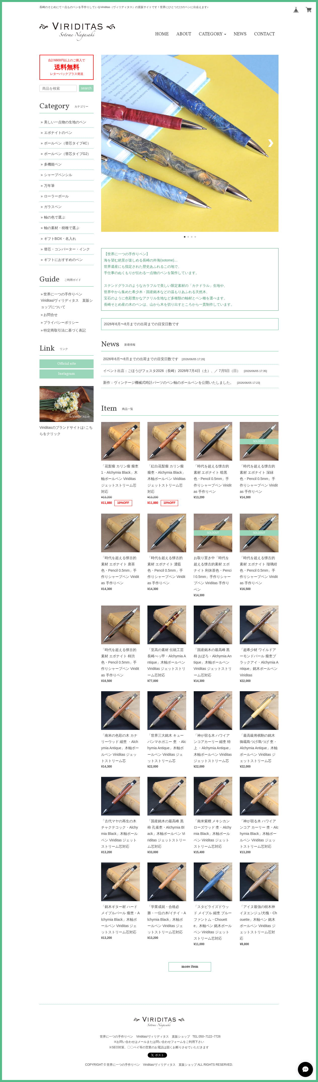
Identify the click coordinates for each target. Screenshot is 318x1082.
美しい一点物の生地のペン (65, 122)
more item (189, 966)
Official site (66, 363)
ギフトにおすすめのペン (63, 260)
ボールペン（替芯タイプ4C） (67, 143)
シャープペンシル (58, 175)
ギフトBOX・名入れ (60, 239)
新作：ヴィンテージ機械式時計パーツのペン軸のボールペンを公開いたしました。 (168, 383)
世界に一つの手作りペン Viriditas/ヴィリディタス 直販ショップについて (67, 300)
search (86, 88)
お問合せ (51, 315)
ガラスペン (53, 207)
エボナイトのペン (58, 133)
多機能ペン (53, 164)
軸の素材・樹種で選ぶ (61, 228)
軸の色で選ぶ (54, 217)
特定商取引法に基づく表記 (65, 330)
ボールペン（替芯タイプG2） (67, 154)
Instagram (66, 373)
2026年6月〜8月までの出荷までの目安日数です (141, 324)
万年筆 (49, 186)
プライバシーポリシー (61, 322)
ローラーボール (56, 196)
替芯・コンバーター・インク (67, 249)
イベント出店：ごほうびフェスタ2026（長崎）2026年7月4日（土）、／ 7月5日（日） (171, 371)
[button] (212, 34)
